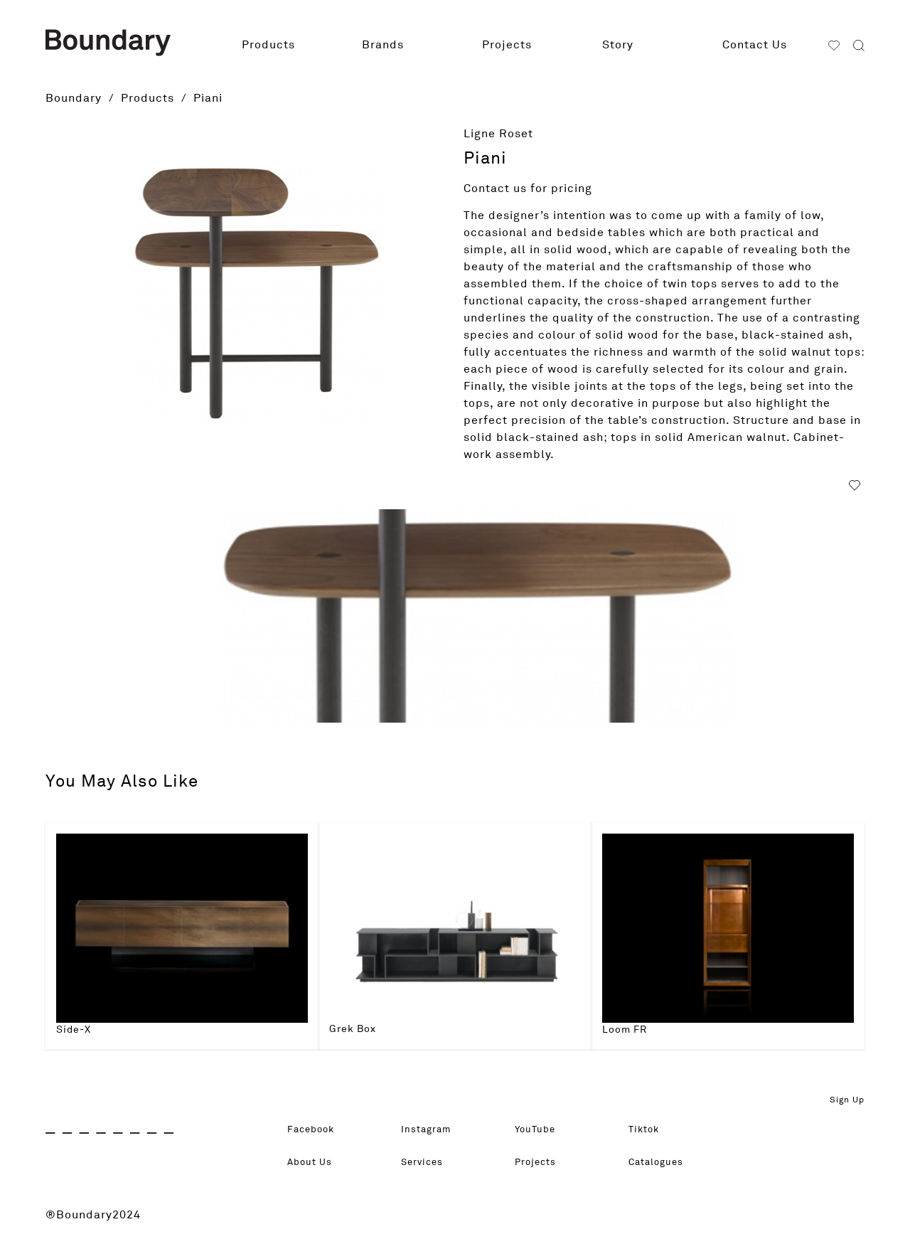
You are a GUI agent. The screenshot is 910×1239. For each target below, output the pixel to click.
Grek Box (352, 1029)
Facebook (316, 1130)
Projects (507, 44)
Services (426, 1163)
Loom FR (624, 1030)
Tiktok (646, 1130)
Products (268, 44)
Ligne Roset (498, 133)
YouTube (539, 1130)
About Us (314, 1163)
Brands (383, 44)
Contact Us (754, 44)
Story (617, 44)
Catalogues (661, 1163)
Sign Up (847, 1100)
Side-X (73, 1030)
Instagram (431, 1130)
